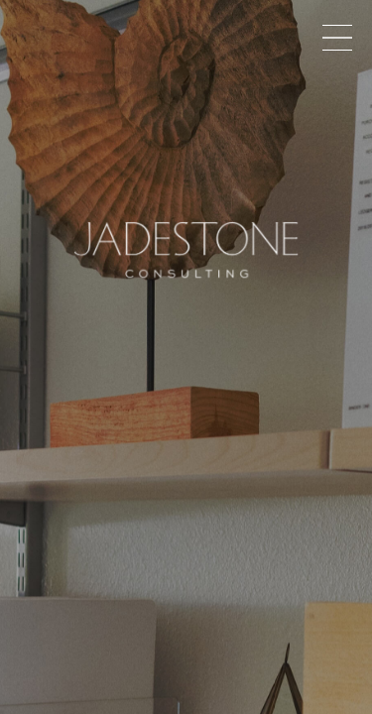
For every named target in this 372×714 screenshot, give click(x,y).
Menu (337, 38)
